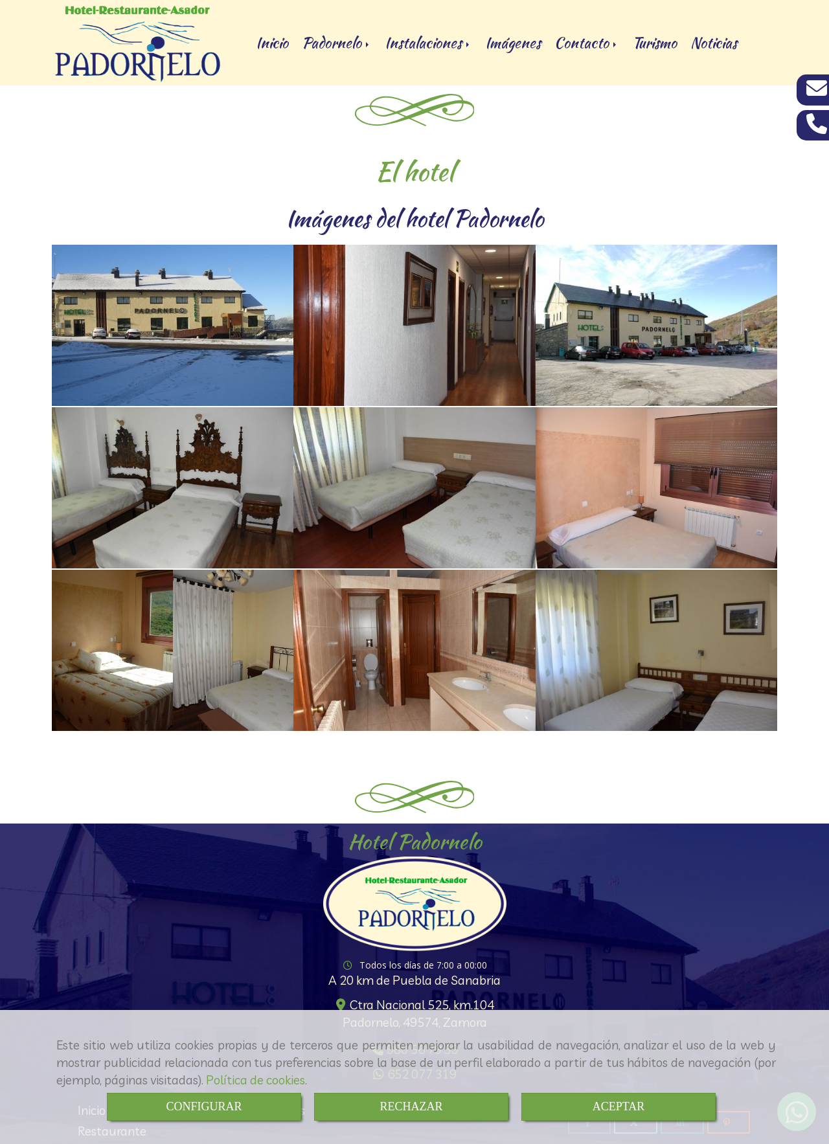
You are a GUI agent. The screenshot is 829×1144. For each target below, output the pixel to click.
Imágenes (513, 42)
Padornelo (336, 42)
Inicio (272, 42)
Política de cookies (255, 1080)
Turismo (654, 42)
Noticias (713, 42)
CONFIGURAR (204, 1106)
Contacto (586, 42)
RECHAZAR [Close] (411, 1106)
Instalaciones (428, 42)
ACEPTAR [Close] (619, 1106)
